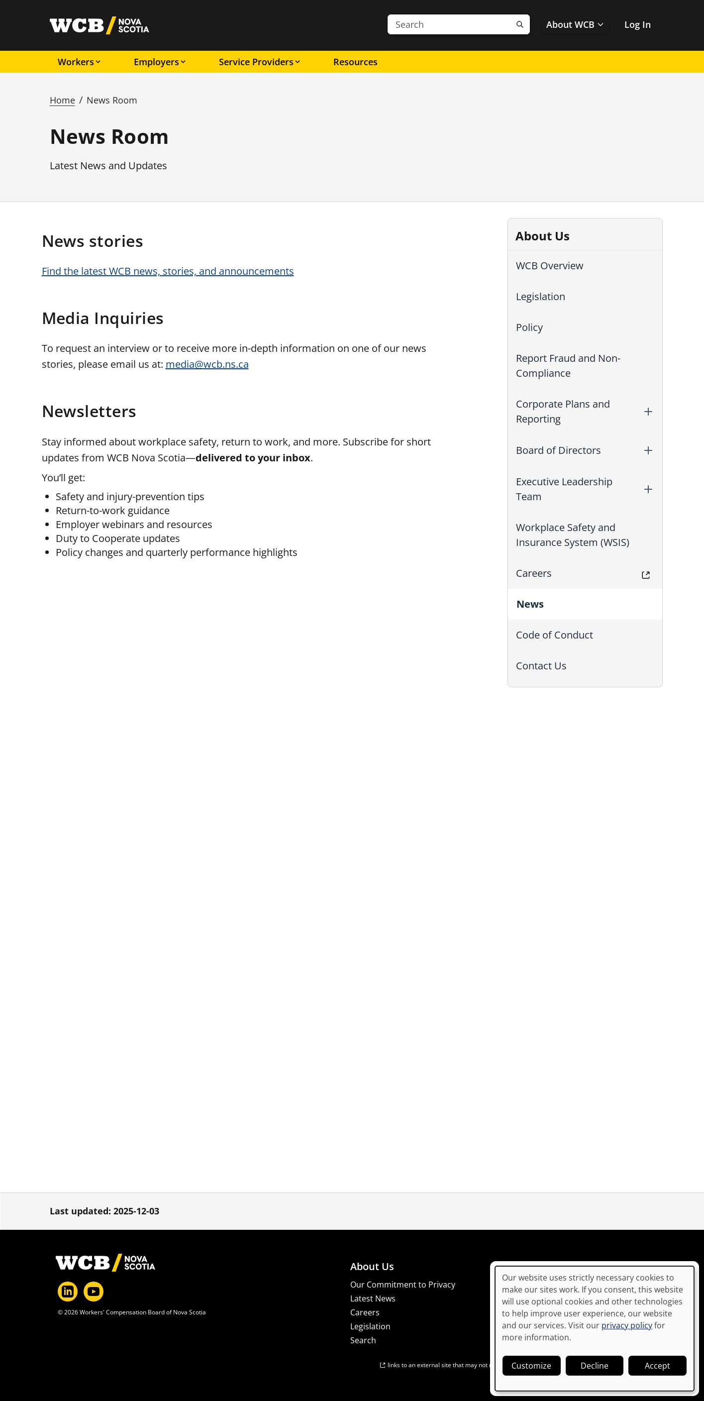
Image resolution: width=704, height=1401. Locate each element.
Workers (80, 62)
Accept (657, 1365)
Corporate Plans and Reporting (563, 411)
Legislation (540, 296)
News (530, 604)
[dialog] (594, 1328)
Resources (355, 62)
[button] (648, 412)
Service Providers (260, 62)
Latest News (373, 1298)
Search (363, 1340)
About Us (372, 1267)
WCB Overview (550, 265)
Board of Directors (558, 450)
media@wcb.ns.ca (207, 364)
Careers (534, 573)
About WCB (575, 24)
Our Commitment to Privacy (402, 1285)
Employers (160, 62)
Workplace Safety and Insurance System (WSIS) (572, 535)
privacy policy (627, 1325)
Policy (529, 327)
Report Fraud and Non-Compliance (568, 365)
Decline (594, 1365)
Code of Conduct (554, 635)
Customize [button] (531, 1365)
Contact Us (541, 665)
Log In (637, 24)
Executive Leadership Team (564, 489)
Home (62, 100)
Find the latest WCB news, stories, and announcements (168, 271)
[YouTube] (93, 1291)
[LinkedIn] (68, 1291)
